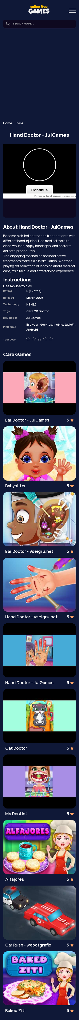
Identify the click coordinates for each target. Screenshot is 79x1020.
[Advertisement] (39, 75)
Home (7, 123)
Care (19, 123)
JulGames (33, 318)
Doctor (44, 311)
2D (36, 311)
